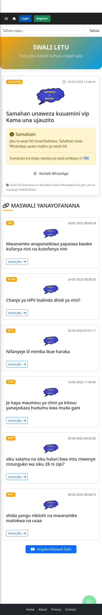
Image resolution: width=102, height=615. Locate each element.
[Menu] (6, 18)
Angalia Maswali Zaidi (51, 549)
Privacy (56, 609)
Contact (70, 609)
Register (42, 18)
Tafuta (94, 30)
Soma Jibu (17, 262)
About (43, 609)
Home (30, 609)
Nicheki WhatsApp (51, 173)
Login (25, 18)
